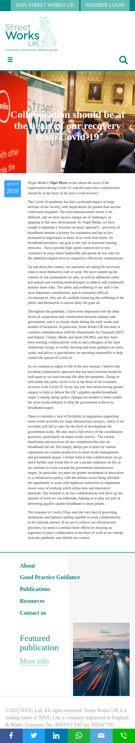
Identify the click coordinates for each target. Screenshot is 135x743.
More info (34, 661)
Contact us (33, 613)
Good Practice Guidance (50, 577)
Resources (32, 601)
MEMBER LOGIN (105, 5)
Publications (35, 589)
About (27, 566)
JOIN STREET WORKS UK (45, 5)
